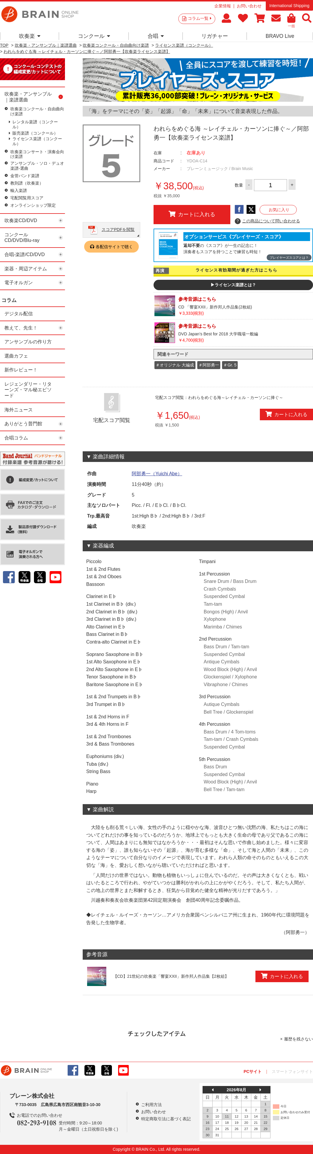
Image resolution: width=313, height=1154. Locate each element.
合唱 (156, 36)
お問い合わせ (249, 6)
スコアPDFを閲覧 (118, 229)
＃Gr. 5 (229, 365)
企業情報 (222, 6)
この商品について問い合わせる (267, 221)
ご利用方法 (151, 1104)
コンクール (94, 36)
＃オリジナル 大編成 (175, 365)
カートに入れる (192, 214)
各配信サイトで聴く (114, 246)
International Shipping (289, 5)
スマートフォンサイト (292, 1071)
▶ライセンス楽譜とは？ (233, 284)
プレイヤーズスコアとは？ (289, 257)
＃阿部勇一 (208, 365)
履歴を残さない (298, 1039)
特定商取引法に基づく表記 (166, 1118)
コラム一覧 (199, 18)
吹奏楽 (29, 36)
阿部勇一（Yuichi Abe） (157, 473)
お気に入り (279, 209)
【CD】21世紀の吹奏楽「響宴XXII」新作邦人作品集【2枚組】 (171, 976)
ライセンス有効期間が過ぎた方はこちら (236, 270)
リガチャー (214, 36)
